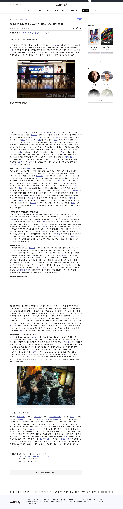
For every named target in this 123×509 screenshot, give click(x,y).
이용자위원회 (92, 492)
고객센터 (35, 492)
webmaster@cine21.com (99, 502)
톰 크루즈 (31, 162)
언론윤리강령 (84, 492)
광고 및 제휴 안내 (27, 492)
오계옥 (18, 28)
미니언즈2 (22, 419)
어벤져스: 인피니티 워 (63, 137)
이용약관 (76, 492)
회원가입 (18, 5)
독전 (55, 140)
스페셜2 (24, 19)
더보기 (100, 61)
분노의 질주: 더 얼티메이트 (52, 132)
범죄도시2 (55, 45)
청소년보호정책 (54, 492)
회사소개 (18, 492)
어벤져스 (62, 152)
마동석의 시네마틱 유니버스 (30, 459)
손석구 (45, 168)
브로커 (28, 354)
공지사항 (12, 492)
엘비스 (72, 417)
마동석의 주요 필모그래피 (30, 461)
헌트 (64, 419)
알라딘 (23, 140)
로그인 (12, 5)
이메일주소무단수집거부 (66, 492)
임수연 (13, 28)
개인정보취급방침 (44, 492)
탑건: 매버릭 (21, 162)
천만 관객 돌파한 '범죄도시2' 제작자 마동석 (34, 454)
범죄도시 (72, 198)
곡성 (39, 140)
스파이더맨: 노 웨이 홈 (41, 267)
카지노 (23, 195)
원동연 (12, 337)
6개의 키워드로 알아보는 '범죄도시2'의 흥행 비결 (36, 33)
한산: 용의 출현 (45, 419)
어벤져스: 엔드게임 (36, 137)
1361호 (79, 19)
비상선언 (57, 419)
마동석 (43, 45)
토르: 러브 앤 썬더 (55, 417)
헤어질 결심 (37, 417)
